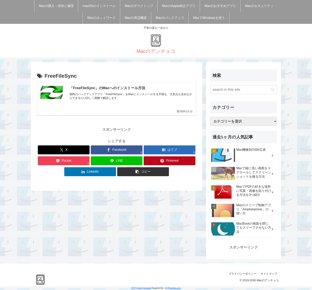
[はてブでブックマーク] (169, 149)
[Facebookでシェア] (116, 149)
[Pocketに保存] (64, 160)
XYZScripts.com (173, 288)
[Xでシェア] (64, 149)
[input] (243, 89)
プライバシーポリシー (242, 273)
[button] (143, 171)
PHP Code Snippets (141, 288)
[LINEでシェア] (116, 160)
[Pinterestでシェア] (169, 160)
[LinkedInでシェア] (90, 171)
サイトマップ (268, 273)
